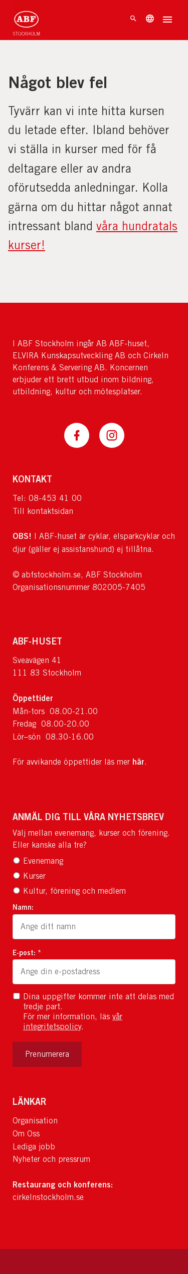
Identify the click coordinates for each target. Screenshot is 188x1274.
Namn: (23, 907)
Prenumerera (47, 1054)
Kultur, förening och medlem (69, 891)
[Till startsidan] (26, 20)
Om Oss (26, 1133)
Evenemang (38, 861)
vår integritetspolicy (72, 1021)
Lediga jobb (34, 1146)
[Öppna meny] (167, 21)
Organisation (35, 1120)
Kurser (29, 876)
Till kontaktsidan (43, 511)
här (138, 762)
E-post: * (27, 952)
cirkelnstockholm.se (48, 1197)
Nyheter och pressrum (51, 1159)
